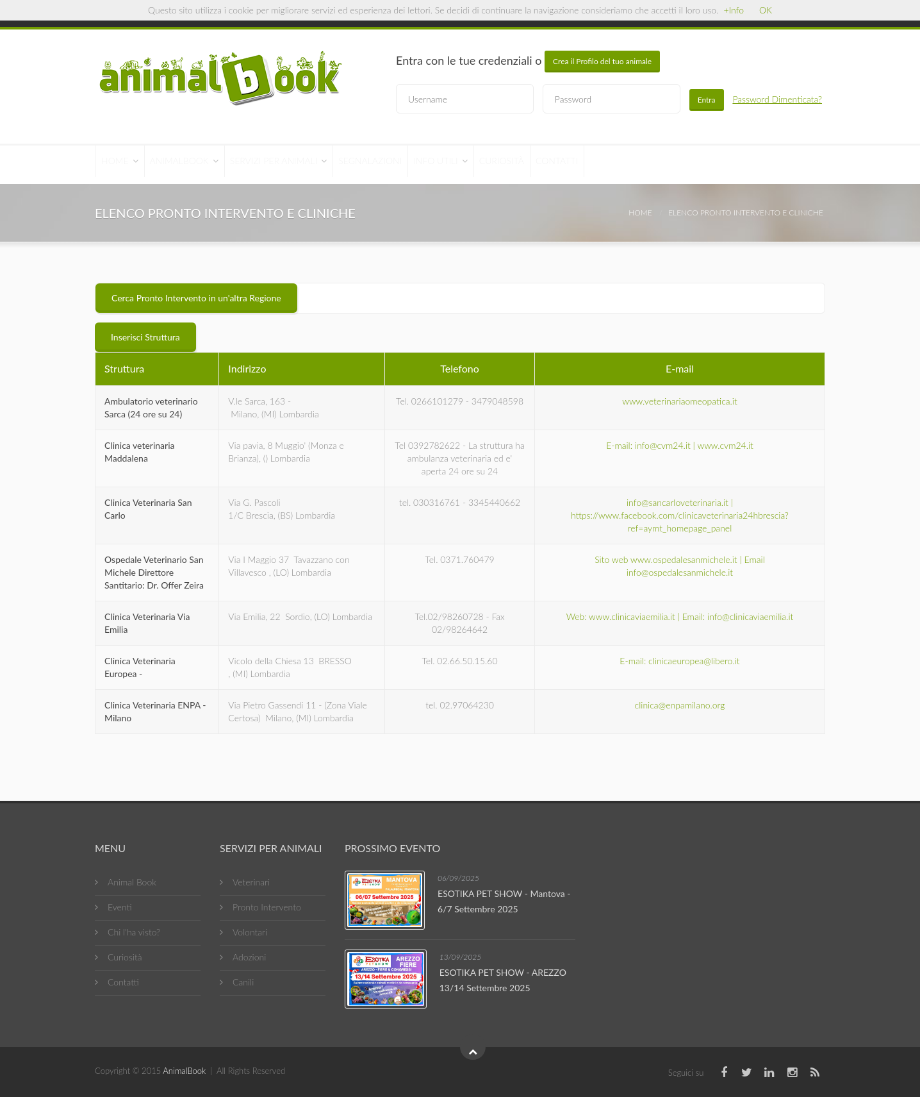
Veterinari (251, 881)
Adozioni (249, 956)
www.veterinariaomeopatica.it (679, 401)
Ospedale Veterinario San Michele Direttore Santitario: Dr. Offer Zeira (154, 572)
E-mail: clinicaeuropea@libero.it (679, 660)
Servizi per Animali (321, 164)
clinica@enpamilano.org (680, 704)
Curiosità (606, 164)
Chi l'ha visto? (134, 931)
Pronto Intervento (267, 906)
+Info (733, 9)
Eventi (120, 906)
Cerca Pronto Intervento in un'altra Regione (196, 297)
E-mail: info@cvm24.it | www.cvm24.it (679, 445)
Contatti (679, 164)
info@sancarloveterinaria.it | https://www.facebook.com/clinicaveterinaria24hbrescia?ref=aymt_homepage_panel (680, 515)
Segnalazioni (437, 164)
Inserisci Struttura (145, 336)
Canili (243, 981)
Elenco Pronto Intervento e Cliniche (745, 212)
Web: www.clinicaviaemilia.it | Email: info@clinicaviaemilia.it (680, 616)
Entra (707, 100)
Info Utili (521, 164)
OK (765, 9)
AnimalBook (207, 164)
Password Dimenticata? (777, 99)
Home (124, 164)
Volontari (250, 931)
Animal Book (132, 881)
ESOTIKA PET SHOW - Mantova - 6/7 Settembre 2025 (504, 901)
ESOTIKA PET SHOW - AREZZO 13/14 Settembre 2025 (502, 980)
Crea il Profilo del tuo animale (602, 61)
